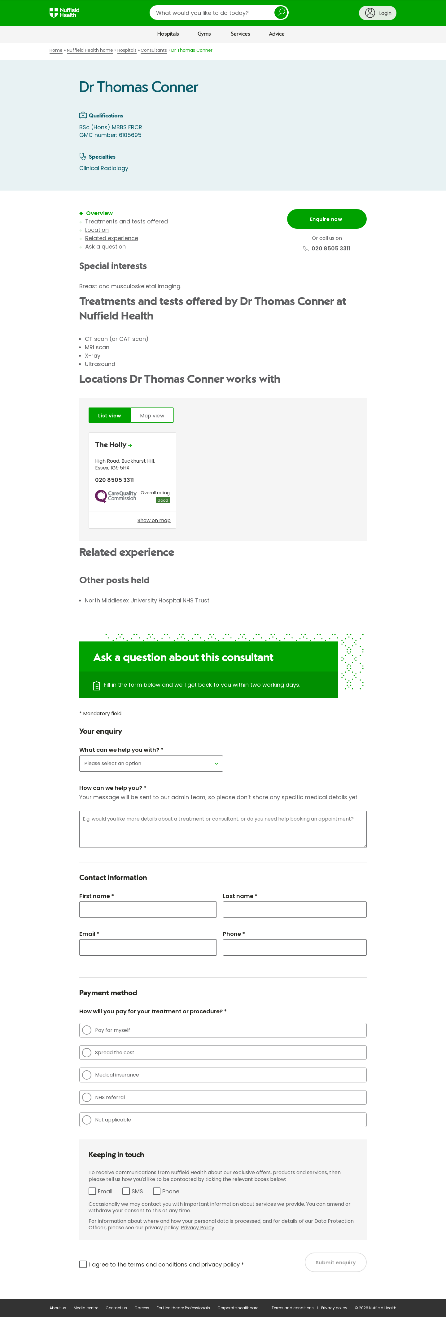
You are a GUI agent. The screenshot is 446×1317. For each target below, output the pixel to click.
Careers (141, 1307)
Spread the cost (108, 1052)
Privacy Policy (197, 1227)
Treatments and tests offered (126, 221)
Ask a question (105, 246)
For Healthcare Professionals (183, 1307)
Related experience (111, 238)
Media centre (86, 1307)
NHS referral (103, 1097)
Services (240, 34)
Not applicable (106, 1120)
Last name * (240, 896)
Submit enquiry (336, 1262)
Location (97, 230)
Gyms (204, 34)
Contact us (116, 1307)
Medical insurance (110, 1075)
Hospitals (168, 34)
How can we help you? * (112, 788)
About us (58, 1307)
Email (105, 1191)
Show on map (154, 520)
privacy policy (220, 1264)
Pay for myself (106, 1030)
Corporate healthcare (237, 1307)
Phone (170, 1191)
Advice (277, 34)
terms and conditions (157, 1264)
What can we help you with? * (121, 750)
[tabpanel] (223, 482)
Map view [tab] (152, 415)
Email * (89, 934)
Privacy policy (334, 1307)
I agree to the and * (166, 1264)
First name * (96, 896)
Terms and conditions (293, 1307)
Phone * (234, 934)
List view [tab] (109, 415)
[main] (223, 671)
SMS (137, 1191)
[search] (219, 12)
